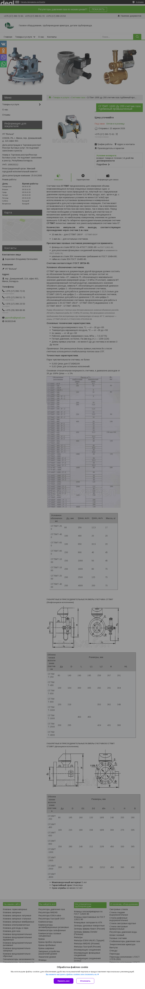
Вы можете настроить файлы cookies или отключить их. (71, 974)
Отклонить (85, 981)
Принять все (64, 981)
